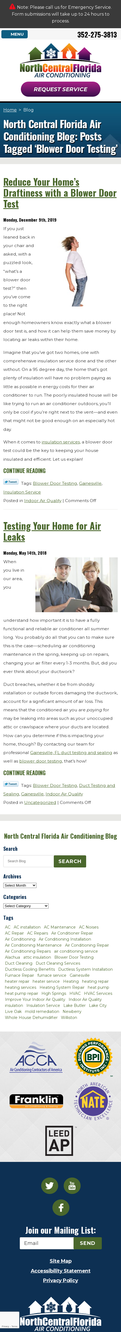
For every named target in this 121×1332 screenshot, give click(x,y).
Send (87, 1243)
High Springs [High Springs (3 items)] (53, 993)
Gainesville (90, 483)
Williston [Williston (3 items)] (69, 1017)
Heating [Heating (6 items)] (71, 981)
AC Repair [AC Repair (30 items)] (14, 933)
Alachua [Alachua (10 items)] (12, 957)
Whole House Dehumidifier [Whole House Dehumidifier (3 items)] (31, 1017)
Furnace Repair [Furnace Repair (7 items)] (19, 975)
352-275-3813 (97, 34)
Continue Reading (24, 470)
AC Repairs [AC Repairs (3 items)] (37, 933)
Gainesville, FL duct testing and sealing (71, 752)
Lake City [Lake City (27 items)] (98, 1005)
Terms (15, 1326)
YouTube (72, 1186)
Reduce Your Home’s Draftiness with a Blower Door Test (60, 192)
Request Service (60, 89)
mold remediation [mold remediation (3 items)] (42, 1011)
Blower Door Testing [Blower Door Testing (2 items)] (74, 957)
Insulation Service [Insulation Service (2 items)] (43, 1005)
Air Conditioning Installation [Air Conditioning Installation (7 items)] (65, 939)
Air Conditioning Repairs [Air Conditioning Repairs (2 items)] (28, 951)
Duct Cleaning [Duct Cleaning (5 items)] (18, 963)
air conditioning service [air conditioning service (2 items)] (76, 951)
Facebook (60, 1207)
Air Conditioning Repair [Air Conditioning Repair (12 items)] (87, 945)
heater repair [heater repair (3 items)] (17, 981)
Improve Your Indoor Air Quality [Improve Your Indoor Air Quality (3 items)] (35, 999)
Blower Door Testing (55, 483)
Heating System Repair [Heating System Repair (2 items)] (62, 987)
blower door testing (40, 761)
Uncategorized (40, 802)
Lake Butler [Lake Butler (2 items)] (74, 1005)
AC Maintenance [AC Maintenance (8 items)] (60, 927)
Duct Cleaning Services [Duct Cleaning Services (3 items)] (58, 963)
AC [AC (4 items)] (7, 927)
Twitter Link (10, 482)
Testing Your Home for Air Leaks (52, 531)
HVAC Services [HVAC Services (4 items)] (98, 993)
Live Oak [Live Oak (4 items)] (13, 1011)
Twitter (49, 1186)
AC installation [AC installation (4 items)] (27, 927)
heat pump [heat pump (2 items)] (98, 987)
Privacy (5, 1326)
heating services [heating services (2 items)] (20, 987)
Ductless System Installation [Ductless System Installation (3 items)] (85, 969)
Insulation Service (22, 492)
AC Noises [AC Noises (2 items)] (89, 927)
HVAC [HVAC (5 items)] (75, 993)
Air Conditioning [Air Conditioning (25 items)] (20, 939)
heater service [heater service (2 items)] (46, 981)
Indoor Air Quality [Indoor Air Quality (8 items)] (85, 999)
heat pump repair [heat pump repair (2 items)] (21, 993)
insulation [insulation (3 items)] (14, 1005)
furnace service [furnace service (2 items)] (51, 975)
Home (10, 110)
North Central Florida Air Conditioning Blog (60, 836)
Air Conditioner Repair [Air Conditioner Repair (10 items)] (72, 933)
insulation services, (61, 442)
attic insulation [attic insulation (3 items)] (37, 957)
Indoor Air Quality (42, 500)
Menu (17, 34)
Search (69, 861)
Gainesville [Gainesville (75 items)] (80, 975)
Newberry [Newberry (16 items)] (72, 1011)
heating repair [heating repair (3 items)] (95, 981)
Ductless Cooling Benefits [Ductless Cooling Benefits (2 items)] (30, 969)
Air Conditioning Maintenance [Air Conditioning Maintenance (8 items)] (33, 945)
